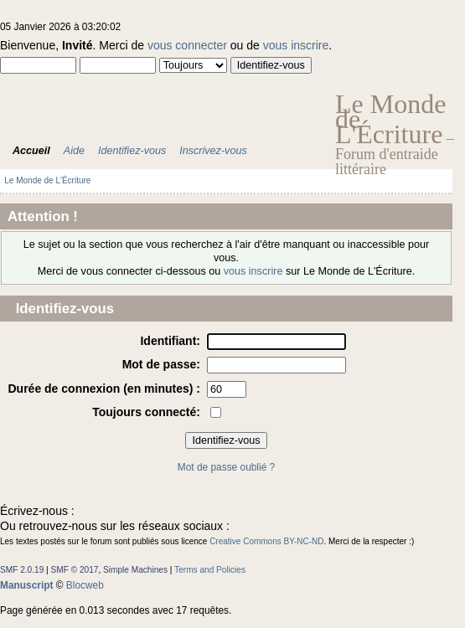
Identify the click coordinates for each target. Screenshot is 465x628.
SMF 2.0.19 (22, 569)
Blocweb (85, 585)
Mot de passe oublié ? (226, 467)
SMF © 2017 (75, 569)
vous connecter (187, 45)
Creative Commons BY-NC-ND (266, 541)
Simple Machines (135, 569)
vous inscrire (296, 45)
